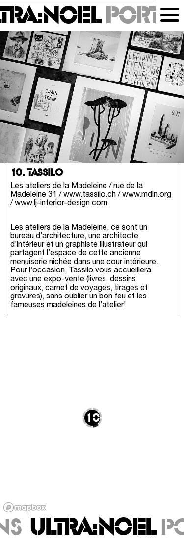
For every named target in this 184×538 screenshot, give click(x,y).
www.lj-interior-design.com (61, 203)
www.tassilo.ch (89, 194)
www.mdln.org (146, 194)
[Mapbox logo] (24, 507)
